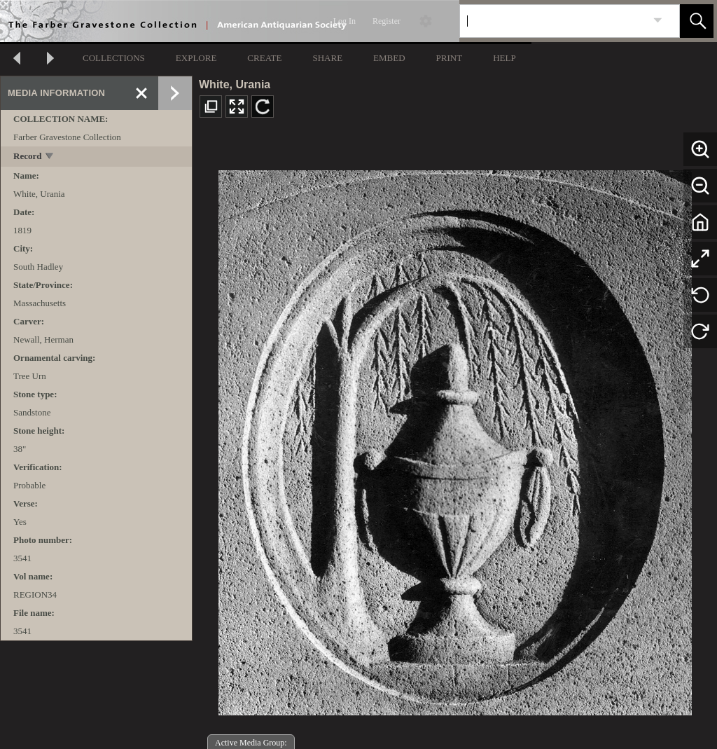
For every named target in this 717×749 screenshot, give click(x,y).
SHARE (327, 58)
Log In (344, 21)
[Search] (553, 21)
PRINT (449, 58)
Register (387, 21)
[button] (696, 21)
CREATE (264, 58)
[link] (658, 20)
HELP (504, 58)
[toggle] (50, 157)
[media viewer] (455, 439)
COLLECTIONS (114, 58)
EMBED (389, 58)
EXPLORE (196, 58)
